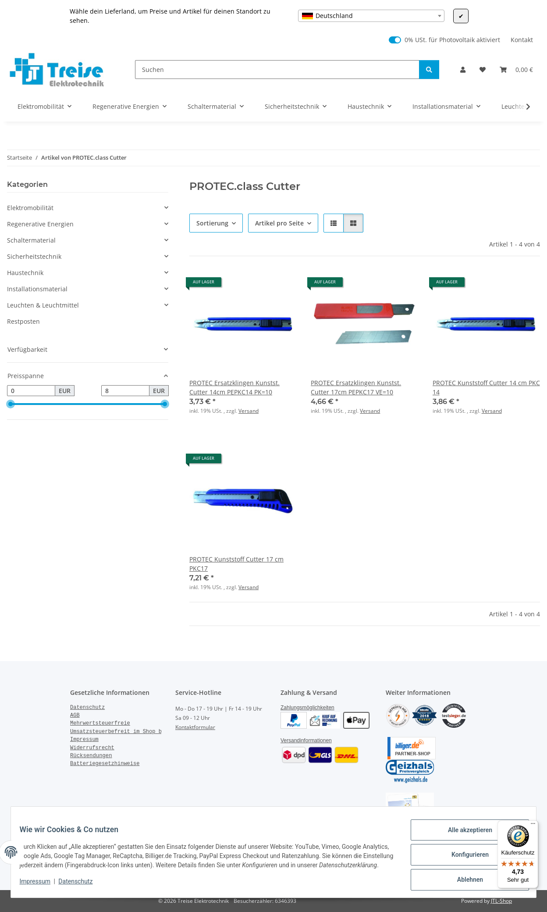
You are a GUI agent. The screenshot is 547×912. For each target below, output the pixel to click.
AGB (75, 715)
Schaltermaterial (31, 240)
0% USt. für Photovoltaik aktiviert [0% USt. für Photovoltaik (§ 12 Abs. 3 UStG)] (452, 40)
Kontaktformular (195, 727)
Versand (248, 411)
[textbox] (371, 15)
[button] (462, 69)
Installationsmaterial (37, 289)
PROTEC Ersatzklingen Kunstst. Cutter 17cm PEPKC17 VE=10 (356, 387)
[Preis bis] (125, 391)
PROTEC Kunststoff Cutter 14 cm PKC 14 (486, 387)
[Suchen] (277, 69)
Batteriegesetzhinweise (104, 764)
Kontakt (522, 40)
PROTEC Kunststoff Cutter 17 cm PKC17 (236, 563)
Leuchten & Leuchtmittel (43, 305)
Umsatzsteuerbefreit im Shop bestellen (128, 732)
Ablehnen (464, 877)
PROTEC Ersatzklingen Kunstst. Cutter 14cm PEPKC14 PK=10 (234, 387)
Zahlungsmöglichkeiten (307, 708)
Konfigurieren (464, 854)
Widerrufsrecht (92, 748)
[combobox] (371, 16)
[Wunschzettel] (482, 69)
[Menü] (533, 825)
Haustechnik (25, 272)
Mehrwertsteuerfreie (100, 723)
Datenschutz (81, 885)
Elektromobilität (30, 208)
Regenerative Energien (40, 224)
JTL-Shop (501, 901)
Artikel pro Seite (279, 223)
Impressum (40, 885)
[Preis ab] (31, 391)
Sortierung (212, 223)
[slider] (10, 404)
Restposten (23, 321)
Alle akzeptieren (464, 831)
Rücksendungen (91, 756)
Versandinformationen (306, 740)
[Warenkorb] (516, 69)
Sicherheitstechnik (34, 256)
